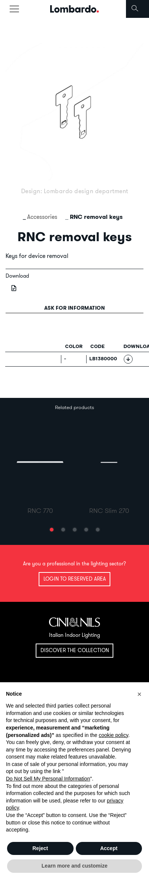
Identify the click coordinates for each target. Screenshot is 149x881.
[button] (52, 530)
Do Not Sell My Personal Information (48, 779)
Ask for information (74, 307)
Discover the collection (75, 650)
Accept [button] (108, 848)
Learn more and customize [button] (74, 866)
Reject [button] (40, 848)
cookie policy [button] (113, 735)
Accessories (42, 216)
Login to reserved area (74, 578)
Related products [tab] (74, 407)
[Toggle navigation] (14, 9)
